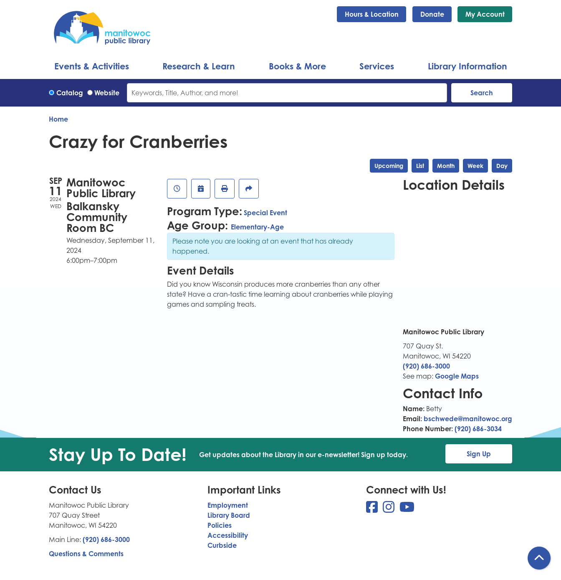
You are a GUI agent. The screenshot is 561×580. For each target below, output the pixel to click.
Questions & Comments (86, 553)
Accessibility (227, 535)
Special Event (265, 213)
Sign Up (479, 454)
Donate (432, 14)
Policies (219, 525)
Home (58, 119)
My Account (485, 14)
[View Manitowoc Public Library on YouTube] (406, 509)
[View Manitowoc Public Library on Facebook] (372, 509)
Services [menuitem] (376, 66)
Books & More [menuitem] (297, 66)
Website (106, 93)
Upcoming (388, 165)
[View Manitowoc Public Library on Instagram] (389, 509)
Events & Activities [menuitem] (91, 66)
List (420, 165)
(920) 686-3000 (426, 366)
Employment (227, 505)
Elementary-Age (257, 227)
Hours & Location (372, 14)
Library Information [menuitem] (467, 66)
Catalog (69, 93)
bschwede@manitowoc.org (468, 419)
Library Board (228, 515)
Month (446, 165)
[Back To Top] (539, 558)
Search (481, 93)
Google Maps (457, 376)
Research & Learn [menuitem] (198, 66)
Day (502, 165)
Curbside (222, 545)
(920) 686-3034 (478, 429)
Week (475, 165)
